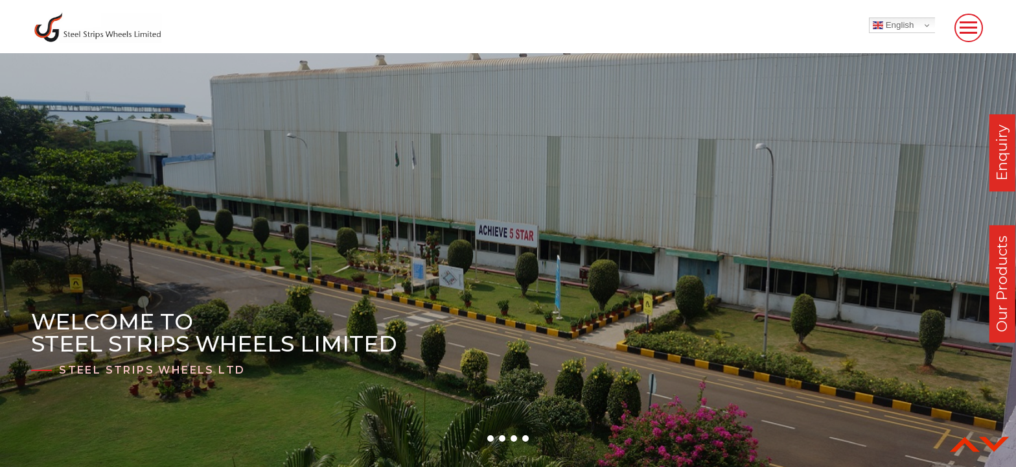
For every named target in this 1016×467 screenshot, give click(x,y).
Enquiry (1002, 153)
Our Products (1002, 283)
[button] (490, 438)
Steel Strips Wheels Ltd (152, 370)
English (893, 25)
